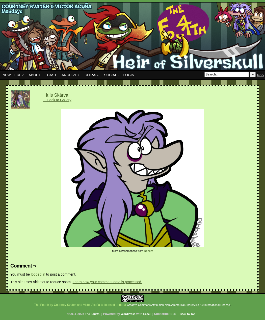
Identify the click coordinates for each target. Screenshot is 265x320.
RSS (260, 75)
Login (128, 75)
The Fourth (132, 38)
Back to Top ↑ (189, 313)
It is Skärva (57, 95)
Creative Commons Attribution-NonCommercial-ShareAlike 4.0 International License (178, 304)
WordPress (128, 313)
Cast (51, 75)
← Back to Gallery (57, 100)
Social (111, 75)
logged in (38, 274)
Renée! (148, 250)
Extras (92, 75)
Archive (70, 75)
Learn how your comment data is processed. (107, 282)
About (36, 75)
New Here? (13, 75)
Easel (146, 313)
